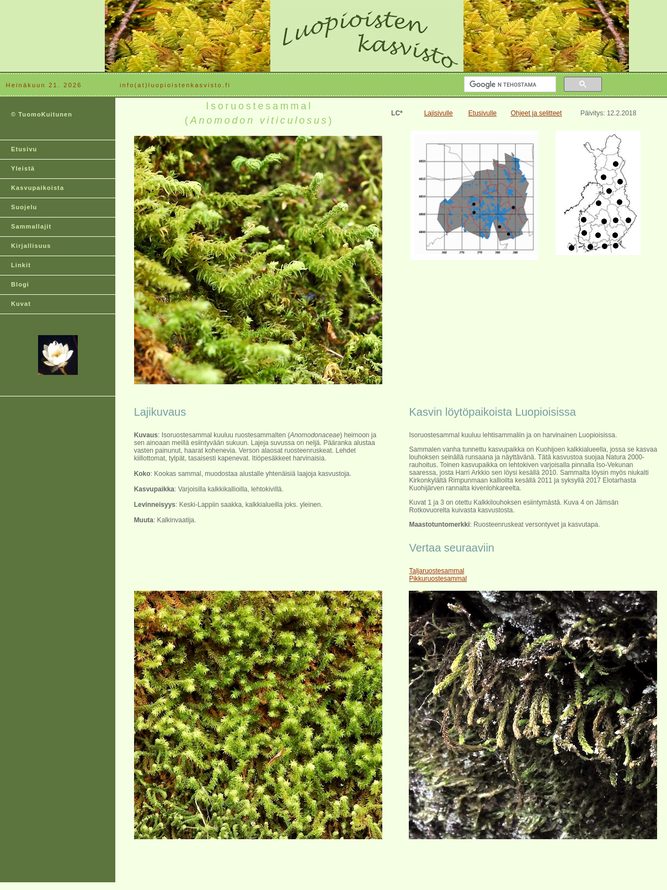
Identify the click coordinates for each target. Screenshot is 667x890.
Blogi (20, 284)
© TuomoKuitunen (41, 114)
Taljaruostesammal (436, 571)
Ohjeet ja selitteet (536, 113)
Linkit (21, 265)
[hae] (508, 84)
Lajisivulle (438, 113)
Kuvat (21, 303)
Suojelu (24, 207)
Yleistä (23, 168)
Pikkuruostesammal (438, 578)
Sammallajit (31, 226)
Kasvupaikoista (37, 187)
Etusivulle (482, 113)
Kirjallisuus (31, 245)
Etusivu (24, 149)
